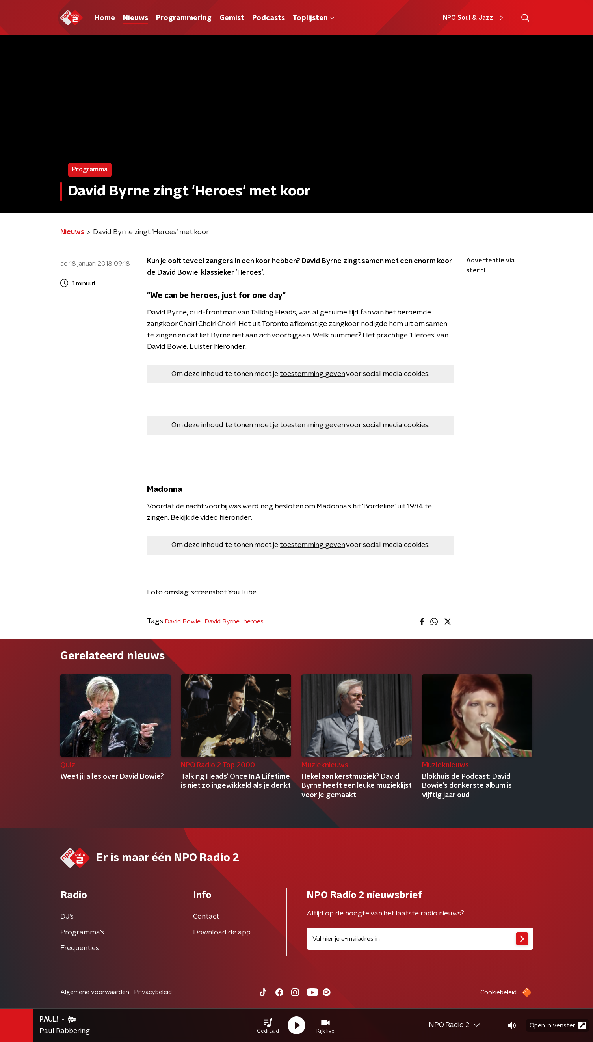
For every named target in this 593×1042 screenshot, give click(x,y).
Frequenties (79, 948)
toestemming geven (312, 374)
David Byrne (222, 621)
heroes (254, 621)
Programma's (82, 932)
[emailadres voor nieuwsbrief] (420, 939)
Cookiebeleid (498, 992)
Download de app (222, 932)
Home (105, 18)
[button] (268, 1025)
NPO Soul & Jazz (474, 18)
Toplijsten (314, 18)
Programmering (184, 18)
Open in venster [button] (558, 1025)
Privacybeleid (153, 992)
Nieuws (135, 18)
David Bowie (183, 621)
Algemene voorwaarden (94, 992)
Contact (206, 916)
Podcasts (268, 18)
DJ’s (67, 916)
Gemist (231, 18)
